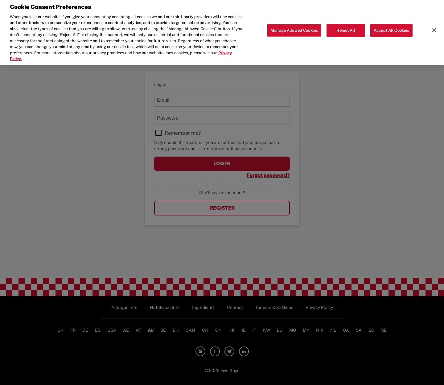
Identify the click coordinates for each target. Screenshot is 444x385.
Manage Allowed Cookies (294, 28)
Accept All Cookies (391, 28)
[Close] (434, 28)
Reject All (345, 28)
